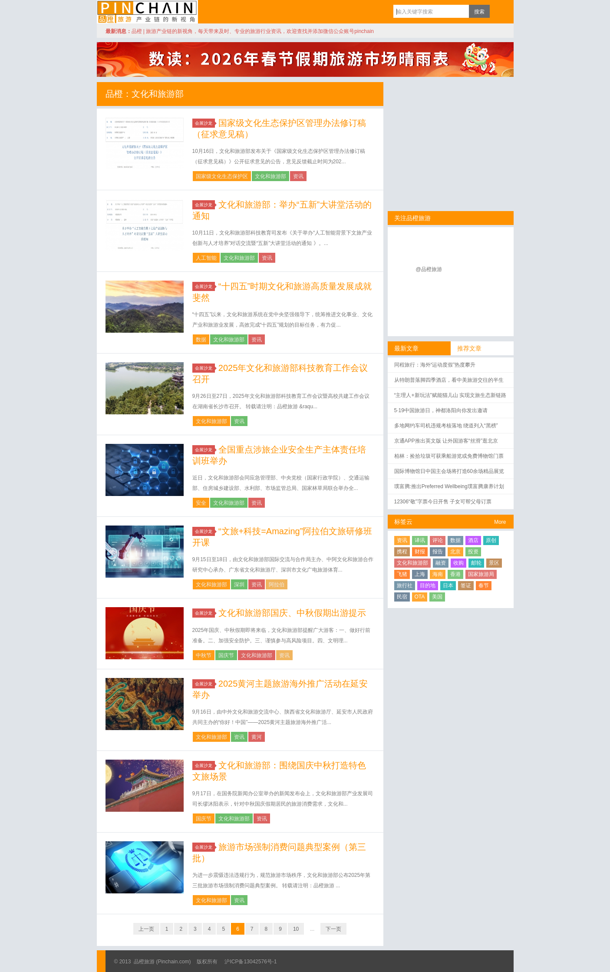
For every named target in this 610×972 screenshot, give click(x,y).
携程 (402, 552)
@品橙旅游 (429, 269)
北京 (455, 552)
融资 (440, 563)
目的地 (427, 585)
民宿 (402, 597)
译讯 (420, 540)
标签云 (403, 521)
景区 (494, 563)
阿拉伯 (276, 585)
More (500, 522)
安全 (201, 503)
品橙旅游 (147, 11)
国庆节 (226, 655)
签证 (466, 585)
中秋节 (203, 655)
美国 (437, 597)
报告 (437, 552)
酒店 (473, 540)
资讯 (298, 176)
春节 (483, 585)
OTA (420, 597)
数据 (201, 340)
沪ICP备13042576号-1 (250, 962)
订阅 (498, 11)
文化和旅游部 (270, 176)
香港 (455, 574)
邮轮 (476, 563)
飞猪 (402, 574)
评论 (437, 540)
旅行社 (404, 585)
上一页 (146, 929)
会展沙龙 (205, 123)
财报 (420, 552)
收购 (458, 563)
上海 (420, 574)
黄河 (256, 737)
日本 (448, 585)
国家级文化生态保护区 (222, 176)
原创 (491, 540)
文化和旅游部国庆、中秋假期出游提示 (292, 613)
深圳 (239, 585)
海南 (437, 574)
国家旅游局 (481, 574)
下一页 (333, 929)
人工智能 (206, 258)
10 (296, 929)
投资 (473, 552)
